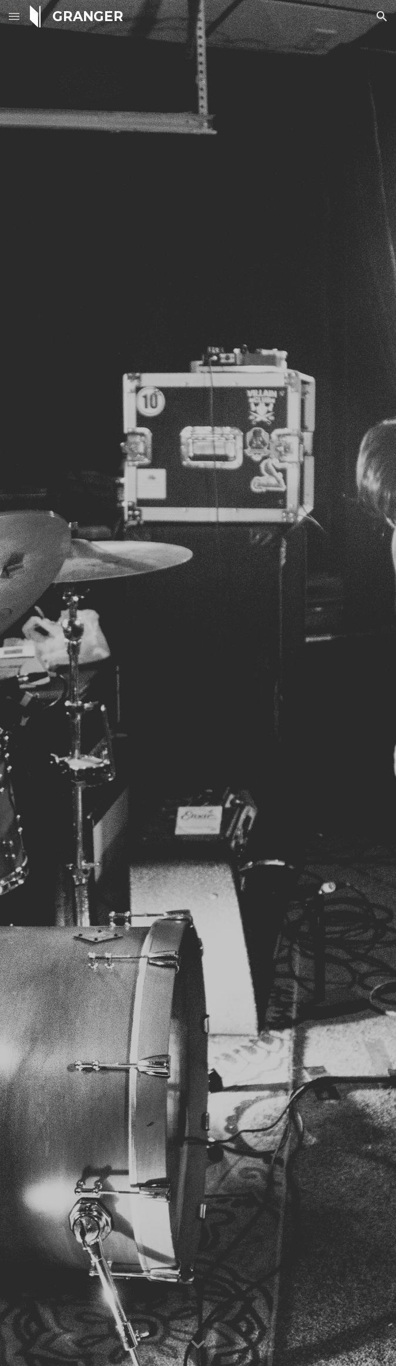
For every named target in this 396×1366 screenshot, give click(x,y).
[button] (14, 16)
